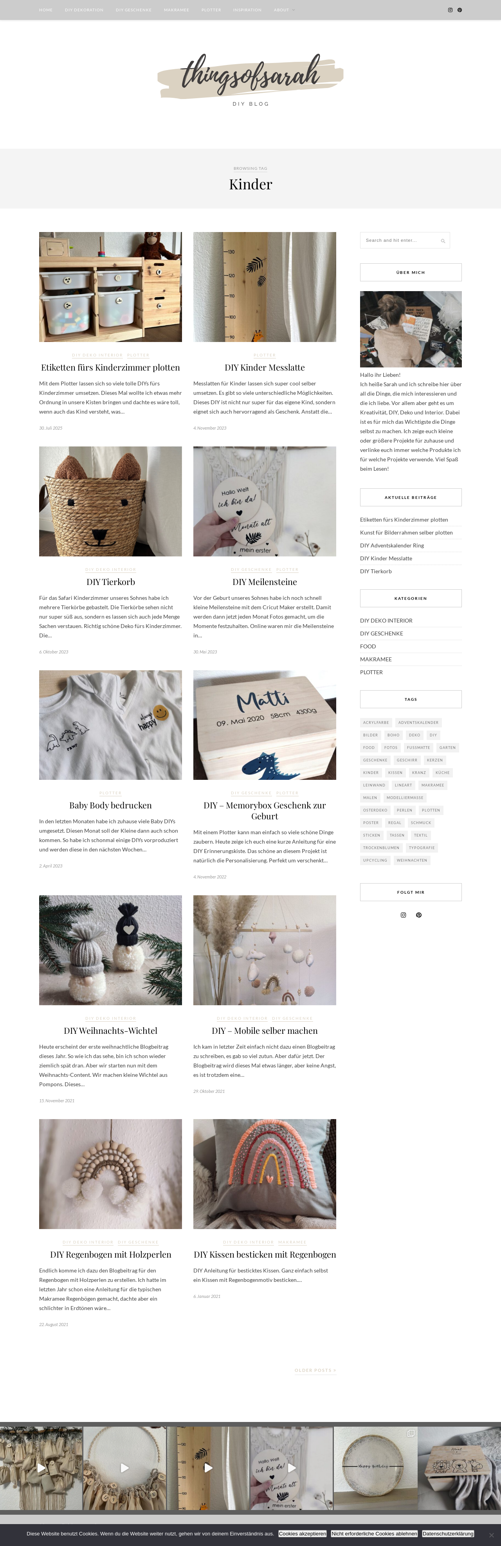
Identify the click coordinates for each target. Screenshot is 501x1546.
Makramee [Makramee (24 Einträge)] (433, 785)
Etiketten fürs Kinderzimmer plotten (110, 367)
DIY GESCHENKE (134, 9)
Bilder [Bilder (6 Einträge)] (370, 735)
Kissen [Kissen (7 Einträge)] (395, 772)
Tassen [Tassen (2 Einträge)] (397, 835)
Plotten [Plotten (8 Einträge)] (431, 810)
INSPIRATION (247, 9)
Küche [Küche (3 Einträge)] (443, 772)
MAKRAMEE (176, 9)
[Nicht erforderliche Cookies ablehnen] (491, 1535)
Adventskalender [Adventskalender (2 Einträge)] (418, 722)
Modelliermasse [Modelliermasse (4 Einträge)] (405, 797)
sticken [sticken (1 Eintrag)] (371, 835)
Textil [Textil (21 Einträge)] (421, 835)
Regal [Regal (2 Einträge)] (395, 823)
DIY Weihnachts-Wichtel (110, 1034)
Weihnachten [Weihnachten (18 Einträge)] (412, 860)
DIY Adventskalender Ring (392, 545)
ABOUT (281, 9)
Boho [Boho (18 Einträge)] (393, 735)
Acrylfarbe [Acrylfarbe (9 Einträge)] (376, 722)
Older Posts (316, 1374)
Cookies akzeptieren (302, 1534)
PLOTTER (211, 9)
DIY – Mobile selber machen (264, 1034)
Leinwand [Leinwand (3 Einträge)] (374, 785)
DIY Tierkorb (110, 583)
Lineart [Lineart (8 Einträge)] (403, 785)
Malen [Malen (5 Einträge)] (370, 797)
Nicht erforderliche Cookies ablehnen (374, 1534)
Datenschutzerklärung (448, 1534)
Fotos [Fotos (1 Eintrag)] (391, 747)
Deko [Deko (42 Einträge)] (414, 735)
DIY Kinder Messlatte (265, 367)
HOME (46, 9)
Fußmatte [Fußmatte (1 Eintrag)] (418, 747)
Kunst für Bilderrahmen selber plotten (406, 532)
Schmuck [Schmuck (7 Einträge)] (421, 823)
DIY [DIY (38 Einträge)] (433, 735)
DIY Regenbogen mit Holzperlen (110, 1258)
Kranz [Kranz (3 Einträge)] (419, 772)
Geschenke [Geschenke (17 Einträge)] (375, 760)
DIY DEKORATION (84, 9)
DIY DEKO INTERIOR (97, 355)
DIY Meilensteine (264, 583)
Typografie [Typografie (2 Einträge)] (422, 848)
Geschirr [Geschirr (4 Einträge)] (407, 760)
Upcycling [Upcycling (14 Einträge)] (375, 860)
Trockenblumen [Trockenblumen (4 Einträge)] (381, 848)
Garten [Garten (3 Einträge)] (448, 747)
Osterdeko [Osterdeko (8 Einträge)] (375, 810)
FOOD (368, 646)
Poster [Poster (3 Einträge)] (371, 823)
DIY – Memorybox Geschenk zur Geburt (264, 812)
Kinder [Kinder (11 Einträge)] (371, 772)
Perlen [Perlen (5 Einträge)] (405, 810)
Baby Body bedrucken (110, 807)
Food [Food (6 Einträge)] (369, 747)
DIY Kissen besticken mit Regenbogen (265, 1264)
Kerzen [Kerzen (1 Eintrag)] (435, 760)
